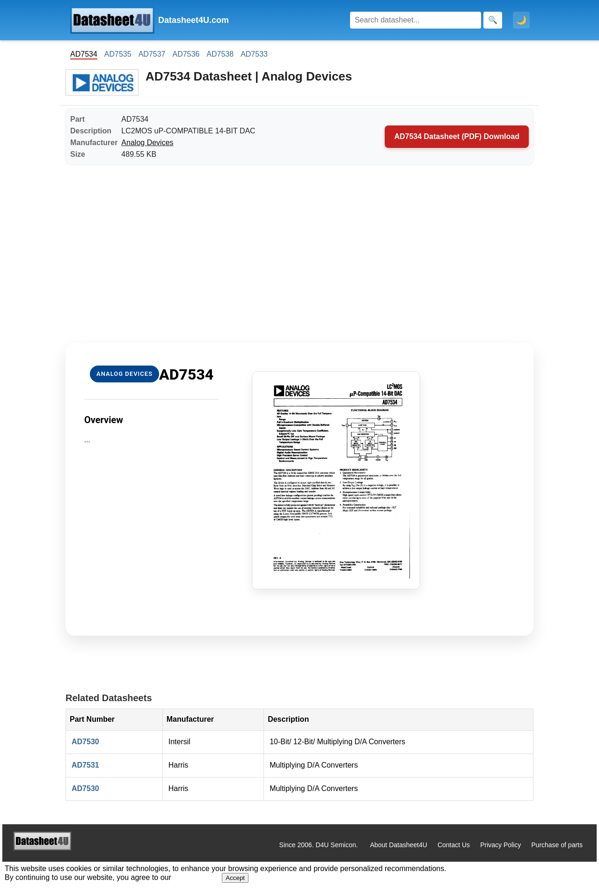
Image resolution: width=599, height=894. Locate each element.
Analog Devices (147, 143)
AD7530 (85, 742)
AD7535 (117, 54)
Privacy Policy (500, 845)
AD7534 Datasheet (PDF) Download (456, 136)
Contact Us (454, 845)
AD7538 (220, 54)
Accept (235, 877)
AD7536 (185, 54)
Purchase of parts (557, 845)
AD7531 (85, 765)
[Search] (415, 20)
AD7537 (152, 54)
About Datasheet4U (398, 845)
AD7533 (254, 54)
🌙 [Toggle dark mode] (521, 20)
